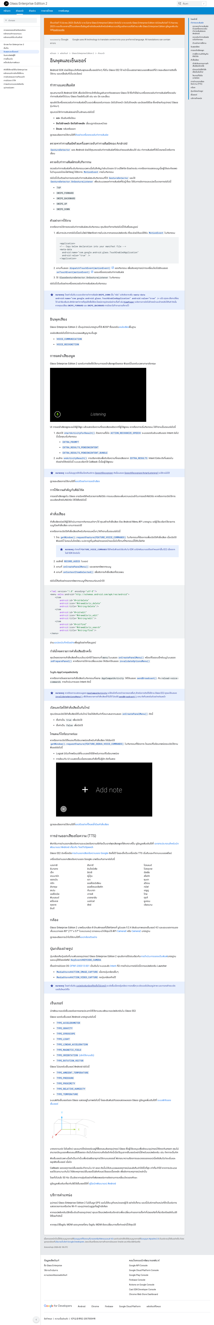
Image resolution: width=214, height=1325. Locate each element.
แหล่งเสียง (124, 327)
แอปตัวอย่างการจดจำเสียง (87, 481)
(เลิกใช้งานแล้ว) (75, 1055)
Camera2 (136, 931)
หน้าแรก (7, 10)
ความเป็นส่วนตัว (61, 1319)
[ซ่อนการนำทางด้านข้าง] (36, 1320)
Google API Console (138, 1265)
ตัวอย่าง (32, 10)
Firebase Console (137, 1280)
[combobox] (192, 3)
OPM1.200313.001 (80, 965)
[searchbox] (20, 20)
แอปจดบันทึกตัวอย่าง (64, 642)
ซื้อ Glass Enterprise (53, 1265)
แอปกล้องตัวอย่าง (88, 937)
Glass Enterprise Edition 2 (28, 3)
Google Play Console (138, 1275)
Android (81, 1306)
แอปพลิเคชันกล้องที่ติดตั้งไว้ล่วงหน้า (91, 986)
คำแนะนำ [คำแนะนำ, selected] (20, 10)
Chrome (95, 1306)
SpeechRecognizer (104, 473)
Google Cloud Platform (130, 1306)
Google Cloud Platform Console (144, 1270)
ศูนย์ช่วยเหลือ (58, 30)
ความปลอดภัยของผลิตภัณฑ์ (55, 1275)
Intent (113, 965)
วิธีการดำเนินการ (51, 1270)
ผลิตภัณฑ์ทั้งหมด (154, 1306)
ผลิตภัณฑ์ (64, 53)
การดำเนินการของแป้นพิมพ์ (154, 956)
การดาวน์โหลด (47, 10)
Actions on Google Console (141, 1284)
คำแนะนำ (101, 53)
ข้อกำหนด (48, 1319)
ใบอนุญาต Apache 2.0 (150, 1239)
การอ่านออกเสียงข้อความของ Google (90, 853)
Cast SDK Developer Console (142, 1289)
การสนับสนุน (63, 10)
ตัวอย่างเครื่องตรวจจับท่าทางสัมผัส (91, 134)
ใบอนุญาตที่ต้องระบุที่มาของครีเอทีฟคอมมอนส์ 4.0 (93, 1239)
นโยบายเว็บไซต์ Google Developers (69, 1242)
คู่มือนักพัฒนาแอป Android (102, 1183)
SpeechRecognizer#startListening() (141, 473)
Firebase (109, 1306)
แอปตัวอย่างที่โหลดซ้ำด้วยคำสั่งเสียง (92, 824)
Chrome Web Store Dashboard (143, 1294)
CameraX (122, 931)
